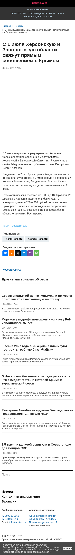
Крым (61, 13)
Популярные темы (37, 9)
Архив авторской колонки (42, 516)
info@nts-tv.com (17, 522)
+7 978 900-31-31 (11, 519)
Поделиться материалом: (19, 247)
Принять (67, 548)
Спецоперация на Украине (37, 16)
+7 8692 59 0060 (10, 516)
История (8, 491)
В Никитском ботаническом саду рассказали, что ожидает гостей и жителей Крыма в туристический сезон (36, 380)
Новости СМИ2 (11, 269)
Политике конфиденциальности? (33, 552)
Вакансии (9, 501)
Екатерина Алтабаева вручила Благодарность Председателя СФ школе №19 (37, 412)
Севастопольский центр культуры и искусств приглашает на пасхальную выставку (37, 297)
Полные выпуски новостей (43, 522)
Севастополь (18, 13)
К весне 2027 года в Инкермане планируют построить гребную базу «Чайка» (34, 347)
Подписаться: (11, 233)
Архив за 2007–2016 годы (42, 519)
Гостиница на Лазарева (42, 13)
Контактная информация (21, 496)
